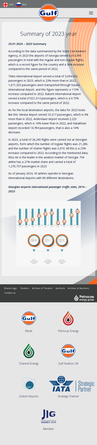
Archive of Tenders (42, 288)
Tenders (24, 288)
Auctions (60, 288)
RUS (21, 4)
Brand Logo (10, 288)
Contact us (9, 292)
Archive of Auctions (78, 288)
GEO (8, 4)
